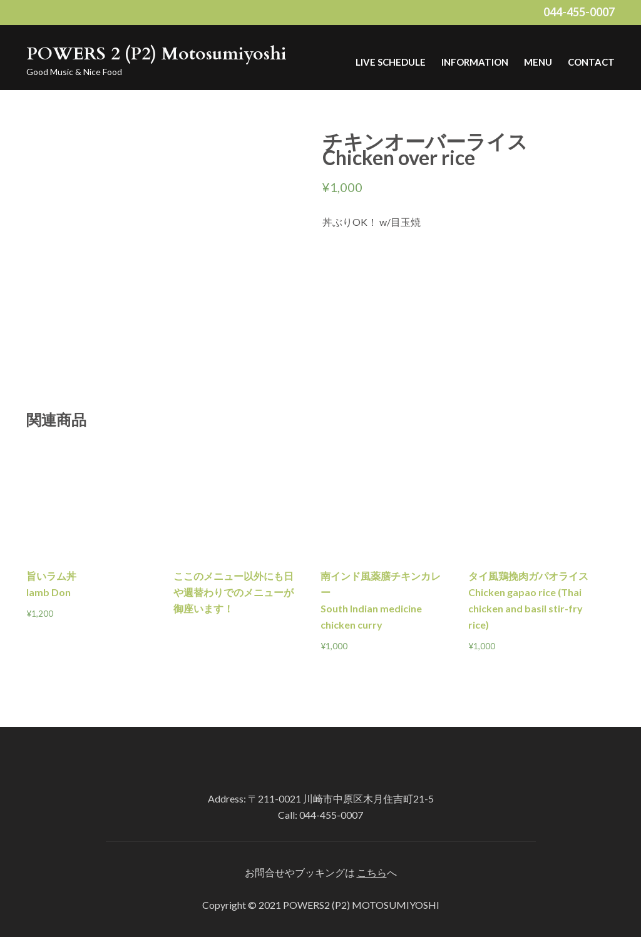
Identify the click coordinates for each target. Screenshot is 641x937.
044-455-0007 (579, 12)
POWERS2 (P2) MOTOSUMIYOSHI (361, 905)
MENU (538, 62)
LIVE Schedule (391, 62)
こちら (372, 872)
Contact (591, 62)
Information (474, 62)
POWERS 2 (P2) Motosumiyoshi (156, 54)
